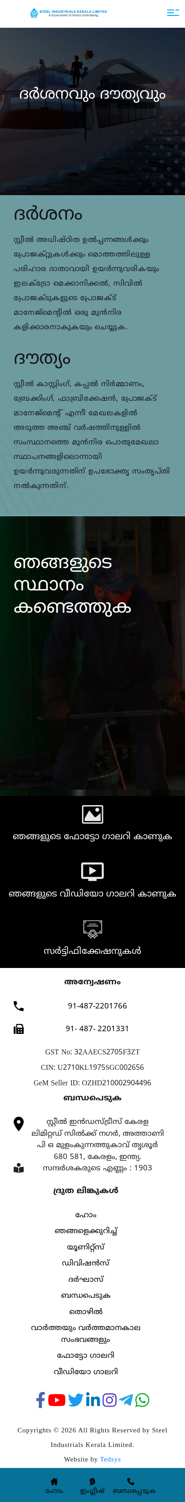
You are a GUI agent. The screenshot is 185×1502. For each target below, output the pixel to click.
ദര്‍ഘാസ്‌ (85, 1280)
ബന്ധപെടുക (86, 1296)
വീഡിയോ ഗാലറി (86, 1372)
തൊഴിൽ (86, 1312)
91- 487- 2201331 (97, 1029)
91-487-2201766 (97, 1007)
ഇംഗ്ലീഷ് (92, 1491)
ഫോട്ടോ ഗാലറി (85, 1356)
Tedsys (110, 1459)
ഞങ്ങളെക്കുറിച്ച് (86, 1231)
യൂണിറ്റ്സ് (85, 1248)
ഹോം (86, 1215)
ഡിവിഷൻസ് (85, 1264)
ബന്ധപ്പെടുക (134, 1491)
